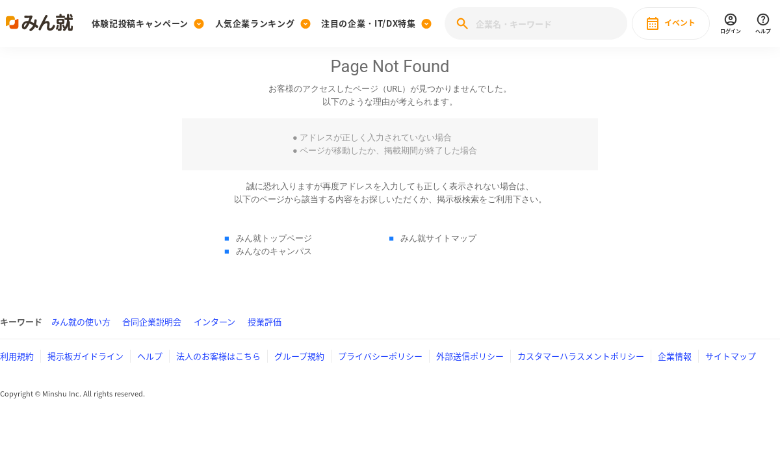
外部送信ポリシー (470, 356)
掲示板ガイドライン (85, 356)
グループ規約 (299, 356)
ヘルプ (149, 356)
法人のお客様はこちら (218, 356)
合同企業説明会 (151, 321)
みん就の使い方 (80, 321)
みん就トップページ (274, 238)
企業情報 (675, 356)
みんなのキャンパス (274, 251)
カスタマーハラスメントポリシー (580, 356)
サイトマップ (730, 356)
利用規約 (17, 356)
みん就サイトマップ (438, 238)
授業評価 (264, 321)
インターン (214, 321)
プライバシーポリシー (380, 356)
